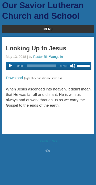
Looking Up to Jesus (36, 48)
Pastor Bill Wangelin (48, 57)
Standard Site (48, 141)
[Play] (10, 65)
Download (14, 78)
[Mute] (72, 65)
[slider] (41, 65)
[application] (48, 66)
